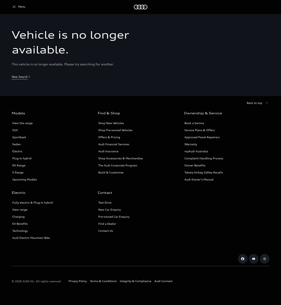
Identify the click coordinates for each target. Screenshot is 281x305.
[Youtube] (253, 258)
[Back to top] (258, 103)
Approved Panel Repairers (202, 137)
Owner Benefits (194, 165)
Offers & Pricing (109, 137)
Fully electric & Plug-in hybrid (32, 202)
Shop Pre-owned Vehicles (115, 130)
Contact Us (105, 230)
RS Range (18, 165)
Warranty (190, 144)
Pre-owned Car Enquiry (113, 216)
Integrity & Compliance (135, 281)
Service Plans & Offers (199, 130)
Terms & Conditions (103, 281)
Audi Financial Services (113, 144)
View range (19, 209)
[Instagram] (264, 258)
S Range (17, 172)
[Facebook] (242, 258)
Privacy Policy (78, 281)
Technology (20, 230)
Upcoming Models (24, 179)
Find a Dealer (107, 223)
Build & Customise (110, 172)
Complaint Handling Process (203, 158)
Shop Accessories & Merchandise (120, 158)
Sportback (19, 137)
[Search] (264, 7)
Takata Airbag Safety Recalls (203, 172)
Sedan (16, 144)
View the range (22, 123)
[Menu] (18, 7)
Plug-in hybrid (21, 158)
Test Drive (104, 202)
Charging (18, 216)
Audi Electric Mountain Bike (31, 237)
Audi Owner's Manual (199, 179)
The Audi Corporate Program (117, 165)
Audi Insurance (108, 151)
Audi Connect (163, 281)
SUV (15, 130)
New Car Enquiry (109, 209)
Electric (17, 151)
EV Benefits (20, 223)
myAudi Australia (196, 151)
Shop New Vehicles (111, 123)
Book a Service (194, 123)
